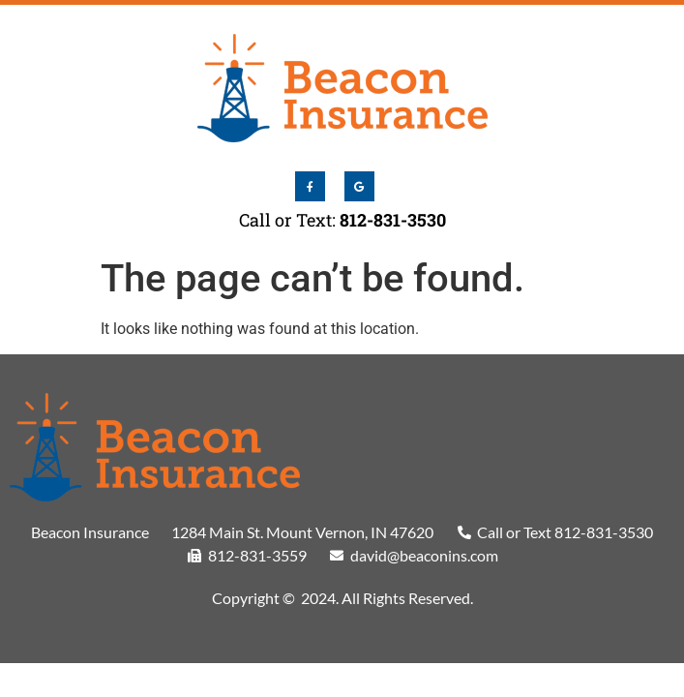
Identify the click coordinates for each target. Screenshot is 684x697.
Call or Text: (342, 219)
